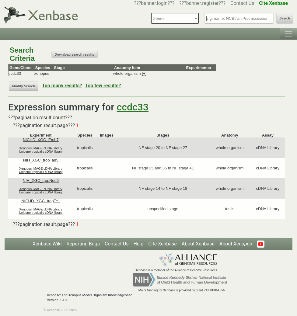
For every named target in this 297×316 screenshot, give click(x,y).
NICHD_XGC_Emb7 (41, 139)
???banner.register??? (202, 3)
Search (285, 18)
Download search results (74, 54)
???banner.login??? (154, 3)
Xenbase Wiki (47, 244)
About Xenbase (198, 244)
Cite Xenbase (162, 244)
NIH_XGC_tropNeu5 (41, 180)
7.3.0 (63, 300)
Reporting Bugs (83, 244)
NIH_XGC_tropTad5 (40, 160)
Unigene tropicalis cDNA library (40, 151)
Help (138, 244)
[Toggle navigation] (288, 34)
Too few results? (103, 86)
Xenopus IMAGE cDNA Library (40, 148)
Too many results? (62, 86)
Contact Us (242, 3)
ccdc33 (133, 107)
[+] (144, 73)
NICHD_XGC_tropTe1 (40, 201)
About (235, 244)
